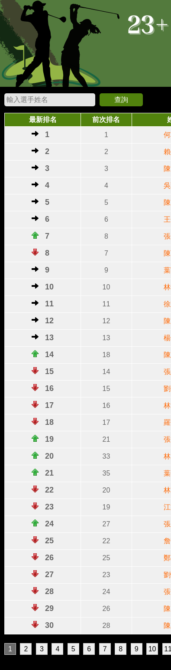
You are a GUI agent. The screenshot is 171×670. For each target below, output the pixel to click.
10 (152, 649)
